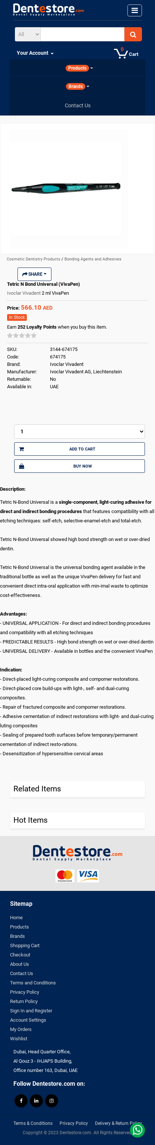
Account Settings (28, 1020)
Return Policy (24, 1001)
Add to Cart (57, 449)
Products (19, 927)
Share (34, 274)
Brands (17, 936)
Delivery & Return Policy (118, 1123)
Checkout (20, 955)
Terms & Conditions (33, 1123)
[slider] (22, 335)
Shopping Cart (24, 945)
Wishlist (18, 1038)
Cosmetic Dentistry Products (34, 259)
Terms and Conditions (33, 983)
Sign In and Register (31, 1010)
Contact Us (21, 973)
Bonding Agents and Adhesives (92, 259)
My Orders (21, 1029)
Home (16, 917)
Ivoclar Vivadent (24, 293)
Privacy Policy (24, 992)
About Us (19, 964)
